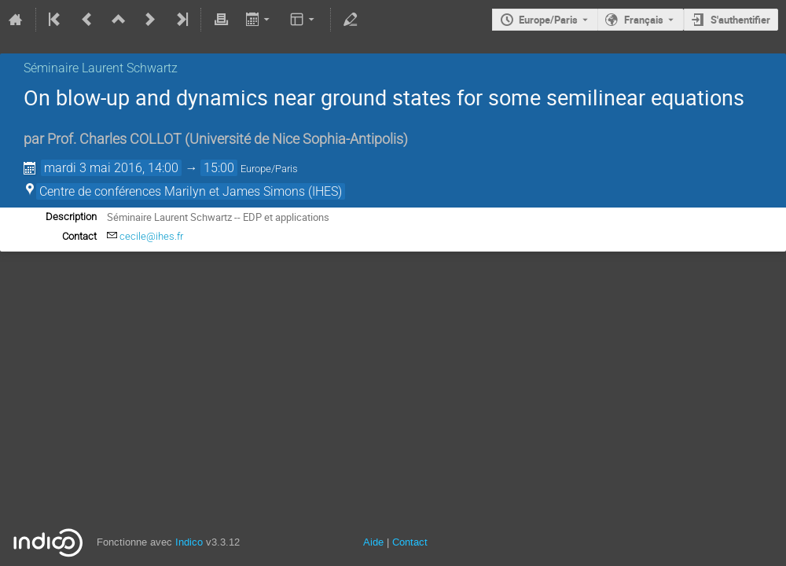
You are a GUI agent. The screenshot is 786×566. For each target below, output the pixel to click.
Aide (373, 542)
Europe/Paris (548, 20)
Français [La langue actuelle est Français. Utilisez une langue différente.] (643, 20)
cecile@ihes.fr (151, 236)
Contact (410, 542)
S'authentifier (740, 20)
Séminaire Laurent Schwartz (101, 68)
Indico (189, 542)
